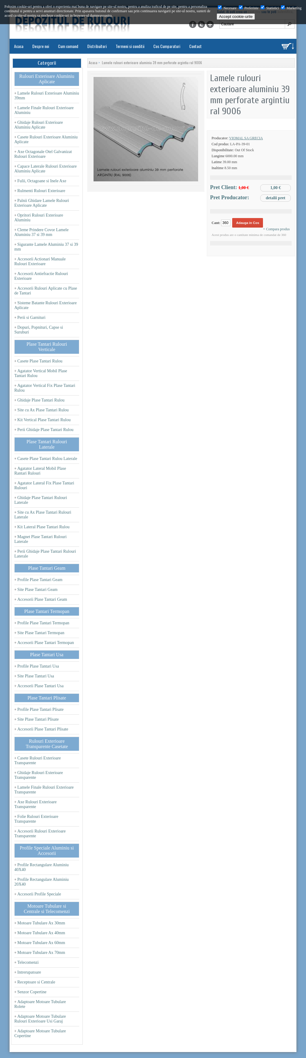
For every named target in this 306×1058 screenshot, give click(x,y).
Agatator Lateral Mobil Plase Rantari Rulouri (40, 470)
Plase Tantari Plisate (46, 697)
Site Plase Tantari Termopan (40, 633)
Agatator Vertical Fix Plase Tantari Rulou (44, 388)
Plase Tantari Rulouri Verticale (47, 347)
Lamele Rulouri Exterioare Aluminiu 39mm (46, 95)
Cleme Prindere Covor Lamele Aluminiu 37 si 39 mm (41, 232)
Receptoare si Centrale (36, 982)
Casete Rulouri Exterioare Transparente (37, 760)
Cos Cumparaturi (166, 46)
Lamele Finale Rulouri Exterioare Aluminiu (44, 110)
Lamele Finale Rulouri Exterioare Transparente (44, 789)
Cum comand (68, 46)
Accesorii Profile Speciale (39, 894)
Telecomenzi (28, 962)
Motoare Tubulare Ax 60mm (41, 942)
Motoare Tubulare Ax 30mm (41, 923)
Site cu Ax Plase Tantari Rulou (43, 410)
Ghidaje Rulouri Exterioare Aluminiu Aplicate (38, 124)
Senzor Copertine (32, 992)
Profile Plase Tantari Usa (38, 666)
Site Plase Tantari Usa (35, 676)
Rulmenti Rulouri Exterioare (41, 191)
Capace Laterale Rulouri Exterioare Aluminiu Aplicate (45, 168)
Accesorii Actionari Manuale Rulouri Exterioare (40, 261)
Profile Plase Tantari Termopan (43, 623)
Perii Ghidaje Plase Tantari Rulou (45, 429)
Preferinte (248, 8)
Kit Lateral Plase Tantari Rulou (43, 527)
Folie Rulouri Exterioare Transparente (36, 819)
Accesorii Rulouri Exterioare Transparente (40, 833)
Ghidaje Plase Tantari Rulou (41, 400)
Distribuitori (97, 46)
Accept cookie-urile (236, 16)
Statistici (270, 8)
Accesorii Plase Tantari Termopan (45, 642)
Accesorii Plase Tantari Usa (40, 686)
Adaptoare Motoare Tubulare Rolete (40, 1004)
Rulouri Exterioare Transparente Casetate (47, 744)
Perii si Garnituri (31, 317)
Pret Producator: (250, 198)
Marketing (291, 8)
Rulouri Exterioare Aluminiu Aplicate (46, 79)
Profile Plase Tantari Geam (39, 579)
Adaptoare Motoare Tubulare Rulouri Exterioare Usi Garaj (40, 1018)
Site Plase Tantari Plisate (38, 719)
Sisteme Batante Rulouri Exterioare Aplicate (45, 305)
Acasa (18, 46)
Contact (195, 46)
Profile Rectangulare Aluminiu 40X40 (41, 867)
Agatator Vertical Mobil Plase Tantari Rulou (40, 373)
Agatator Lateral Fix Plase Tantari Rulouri (44, 485)
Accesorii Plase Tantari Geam (42, 599)
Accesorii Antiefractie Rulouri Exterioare (41, 276)
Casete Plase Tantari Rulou (39, 361)
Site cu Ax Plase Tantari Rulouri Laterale (42, 514)
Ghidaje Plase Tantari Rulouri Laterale (40, 500)
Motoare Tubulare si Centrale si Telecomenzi (47, 908)
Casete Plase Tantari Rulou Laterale (47, 458)
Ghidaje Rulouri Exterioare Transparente (38, 775)
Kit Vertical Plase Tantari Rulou (44, 420)
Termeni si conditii (130, 46)
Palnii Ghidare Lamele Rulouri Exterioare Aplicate (41, 203)
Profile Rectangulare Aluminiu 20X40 (41, 881)
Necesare (227, 8)
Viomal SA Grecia (246, 138)
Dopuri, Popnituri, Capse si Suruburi (38, 329)
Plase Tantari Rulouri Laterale (47, 444)
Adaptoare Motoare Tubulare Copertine (40, 1033)
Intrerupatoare (29, 972)
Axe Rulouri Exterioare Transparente (35, 804)
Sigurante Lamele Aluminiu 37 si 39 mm (46, 246)
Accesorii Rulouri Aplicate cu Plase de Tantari (45, 290)
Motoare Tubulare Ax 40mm (41, 933)
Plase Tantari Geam (46, 568)
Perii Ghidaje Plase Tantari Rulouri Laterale (45, 553)
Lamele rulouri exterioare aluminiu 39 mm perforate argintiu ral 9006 (152, 62)
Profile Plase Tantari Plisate (40, 709)
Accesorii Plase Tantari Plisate (42, 729)
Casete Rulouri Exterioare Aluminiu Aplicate (46, 139)
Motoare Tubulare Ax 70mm (41, 952)
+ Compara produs (276, 229)
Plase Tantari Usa (46, 654)
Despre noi (40, 46)
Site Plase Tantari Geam (37, 589)
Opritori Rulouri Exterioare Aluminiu (38, 217)
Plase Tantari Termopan (46, 611)
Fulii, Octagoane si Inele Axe (41, 181)
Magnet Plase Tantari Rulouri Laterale (40, 539)
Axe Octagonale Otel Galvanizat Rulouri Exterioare (43, 154)
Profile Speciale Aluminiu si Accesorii (47, 850)
